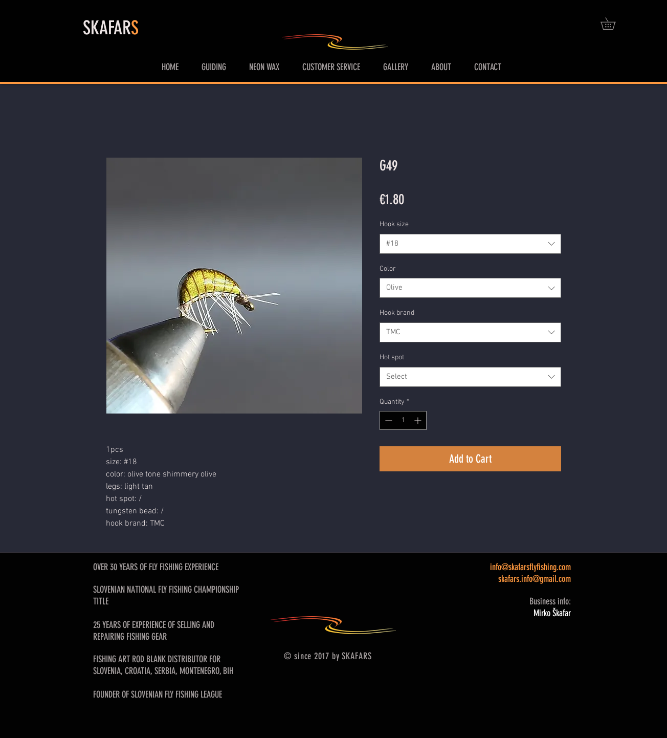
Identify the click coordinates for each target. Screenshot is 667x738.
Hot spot (392, 357)
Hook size (394, 224)
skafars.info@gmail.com (534, 578)
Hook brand (397, 313)
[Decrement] (387, 420)
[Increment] (418, 420)
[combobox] (470, 244)
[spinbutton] (403, 420)
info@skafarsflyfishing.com (530, 567)
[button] (614, 23)
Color (388, 269)
